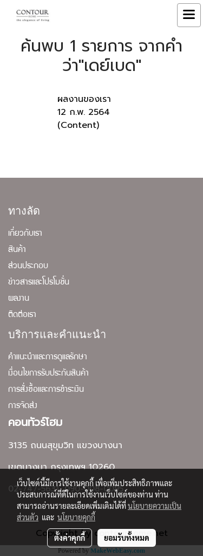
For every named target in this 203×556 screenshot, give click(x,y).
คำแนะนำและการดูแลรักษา (47, 357)
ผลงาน (18, 299)
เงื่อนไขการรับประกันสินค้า (48, 374)
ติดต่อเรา (22, 315)
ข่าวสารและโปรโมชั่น (38, 283)
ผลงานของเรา (84, 99)
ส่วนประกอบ (28, 266)
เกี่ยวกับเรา (25, 234)
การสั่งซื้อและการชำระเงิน (46, 390)
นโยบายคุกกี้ (76, 517)
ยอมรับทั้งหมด (126, 537)
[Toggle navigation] (189, 15)
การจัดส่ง (22, 406)
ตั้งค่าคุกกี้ (69, 537)
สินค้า (17, 250)
